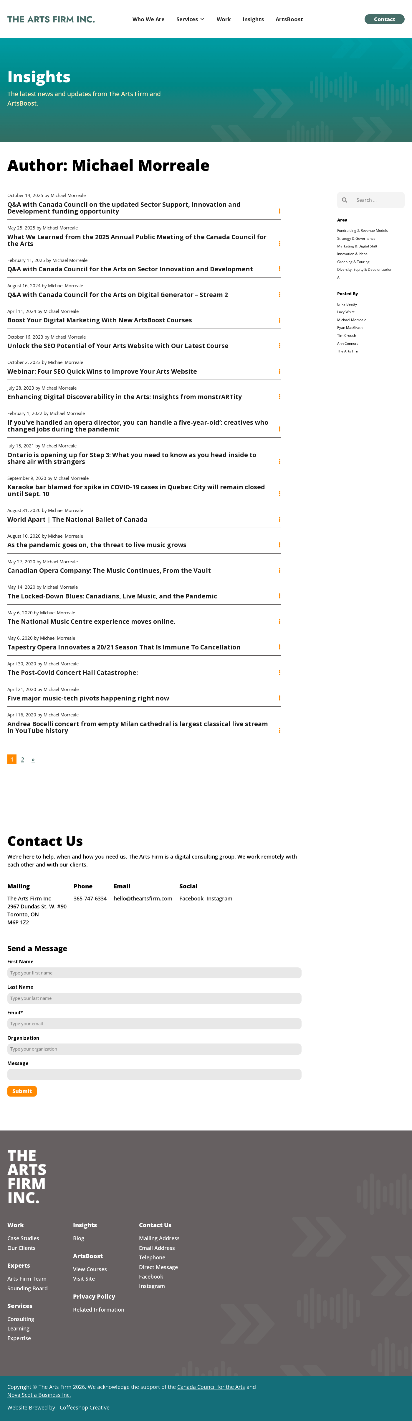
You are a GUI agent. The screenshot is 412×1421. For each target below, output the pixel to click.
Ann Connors (347, 343)
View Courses (90, 1269)
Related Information (98, 1309)
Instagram (219, 911)
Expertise (19, 1338)
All (339, 277)
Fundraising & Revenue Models (362, 230)
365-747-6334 (90, 911)
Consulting (20, 1318)
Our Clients (21, 1247)
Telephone (152, 1257)
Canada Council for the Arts (211, 1386)
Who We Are (149, 19)
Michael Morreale (351, 319)
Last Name (20, 1000)
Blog (78, 1238)
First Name (20, 974)
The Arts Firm (348, 351)
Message (18, 1076)
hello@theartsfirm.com (143, 911)
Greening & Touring (353, 261)
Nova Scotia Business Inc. (39, 1394)
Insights (253, 19)
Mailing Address (159, 1238)
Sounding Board (27, 1288)
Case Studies (23, 1238)
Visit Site (84, 1278)
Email (15, 1025)
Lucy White (346, 311)
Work (224, 19)
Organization (23, 1050)
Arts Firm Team (27, 1278)
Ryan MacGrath (350, 327)
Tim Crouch (346, 335)
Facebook (191, 911)
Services (190, 19)
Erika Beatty (347, 304)
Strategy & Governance (356, 238)
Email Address (157, 1247)
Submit (22, 1103)
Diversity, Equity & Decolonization (364, 269)
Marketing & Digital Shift (357, 246)
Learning (18, 1328)
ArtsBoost (289, 19)
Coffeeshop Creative (85, 1407)
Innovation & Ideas (352, 253)
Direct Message (158, 1267)
